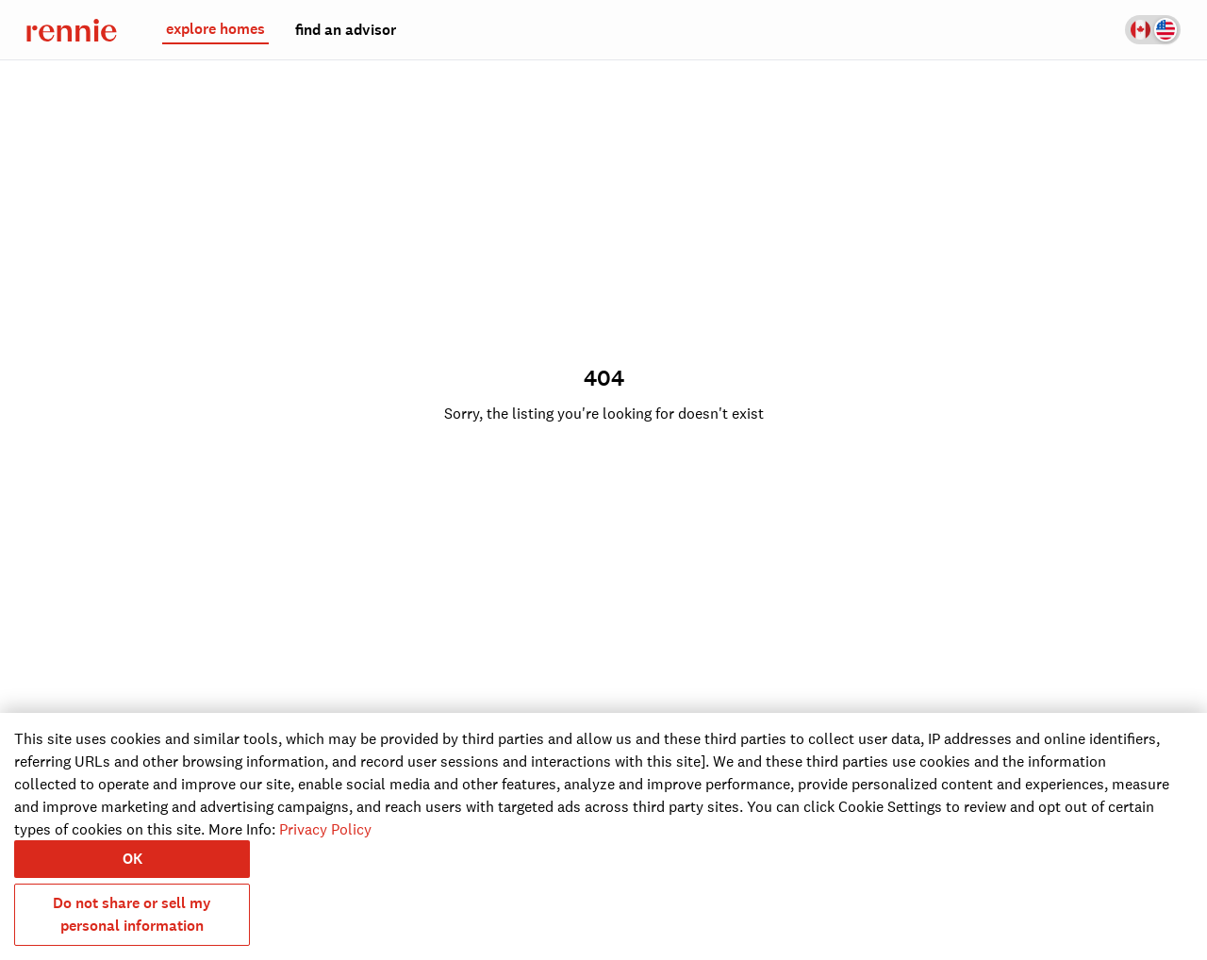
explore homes (215, 29)
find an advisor (345, 30)
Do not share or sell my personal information (132, 914)
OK (132, 859)
